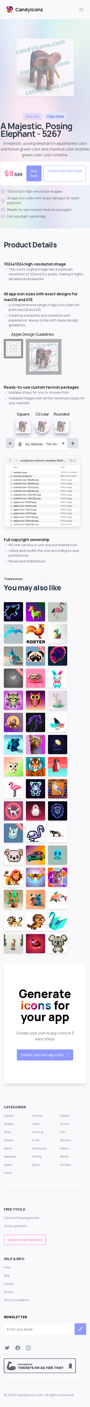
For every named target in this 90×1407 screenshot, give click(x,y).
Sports (36, 1165)
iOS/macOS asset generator (22, 1218)
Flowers (9, 1140)
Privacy (8, 1292)
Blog (6, 1276)
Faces (7, 1132)
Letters (64, 1148)
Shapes (9, 1124)
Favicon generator (15, 1226)
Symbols (65, 1165)
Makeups (10, 1157)
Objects (65, 1116)
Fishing (37, 1157)
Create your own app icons (45, 1055)
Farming (37, 1132)
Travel (8, 1173)
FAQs (7, 1267)
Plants (64, 1157)
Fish (63, 1132)
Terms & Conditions (16, 1300)
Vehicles (65, 1140)
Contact (9, 1284)
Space (8, 1165)
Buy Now (33, 173)
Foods (35, 1124)
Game (8, 1148)
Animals (37, 1116)
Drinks (64, 1124)
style (55, 116)
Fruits (36, 1140)
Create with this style (65, 171)
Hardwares (39, 1148)
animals (32, 116)
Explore (8, 1116)
